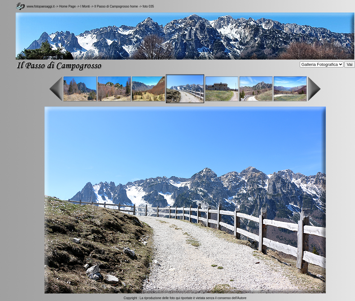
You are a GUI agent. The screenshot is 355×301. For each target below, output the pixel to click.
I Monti (85, 6)
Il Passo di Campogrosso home (116, 6)
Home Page (67, 6)
